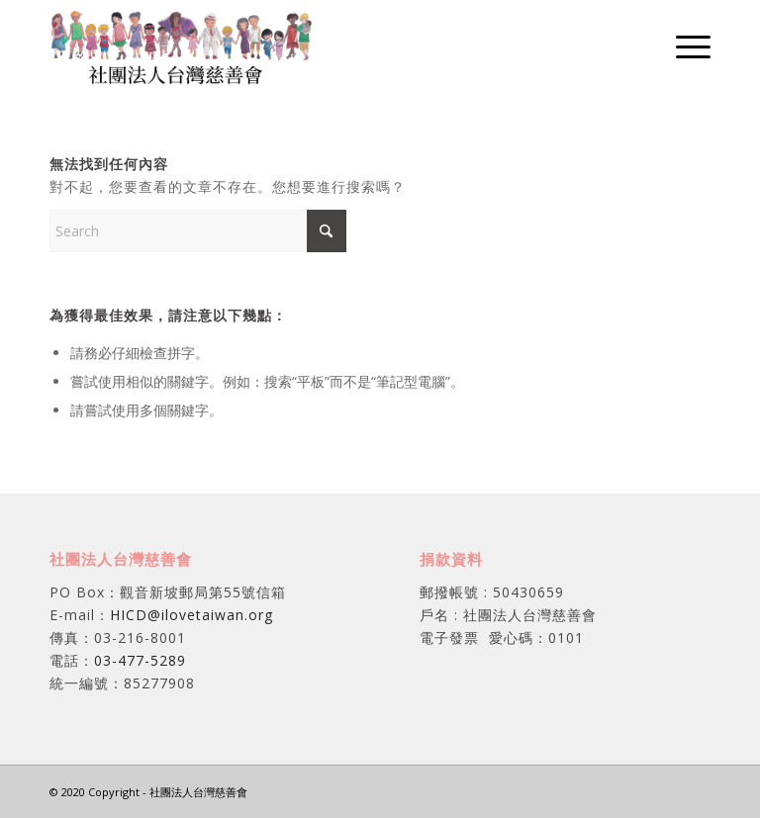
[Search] (197, 231)
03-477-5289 (140, 660)
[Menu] (683, 45)
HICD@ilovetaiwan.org (191, 614)
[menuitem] (683, 45)
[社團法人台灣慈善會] (181, 45)
